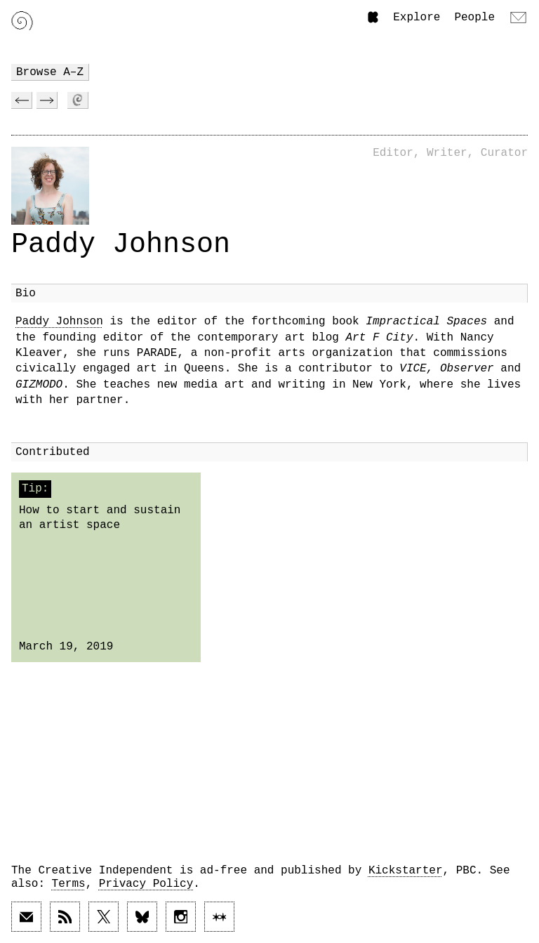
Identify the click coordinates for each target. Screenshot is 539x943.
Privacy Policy (146, 884)
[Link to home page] (22, 20)
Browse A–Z (50, 72)
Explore (416, 17)
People (474, 17)
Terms (69, 884)
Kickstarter (405, 870)
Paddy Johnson (59, 321)
